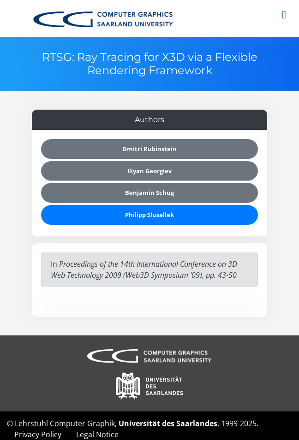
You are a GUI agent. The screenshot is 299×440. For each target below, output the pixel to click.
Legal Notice (97, 434)
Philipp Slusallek (149, 215)
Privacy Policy (37, 434)
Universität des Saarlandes (168, 423)
